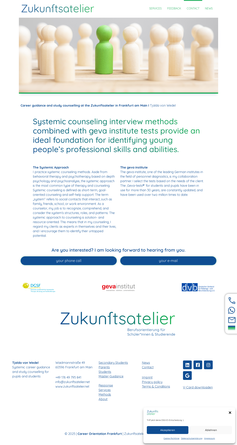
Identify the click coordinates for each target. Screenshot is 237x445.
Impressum (209, 438)
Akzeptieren (167, 430)
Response (106, 385)
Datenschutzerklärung (191, 438)
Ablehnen (211, 430)
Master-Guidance (111, 376)
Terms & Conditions (156, 386)
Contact (148, 367)
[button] (230, 412)
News (146, 363)
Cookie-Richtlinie (171, 438)
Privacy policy (152, 382)
